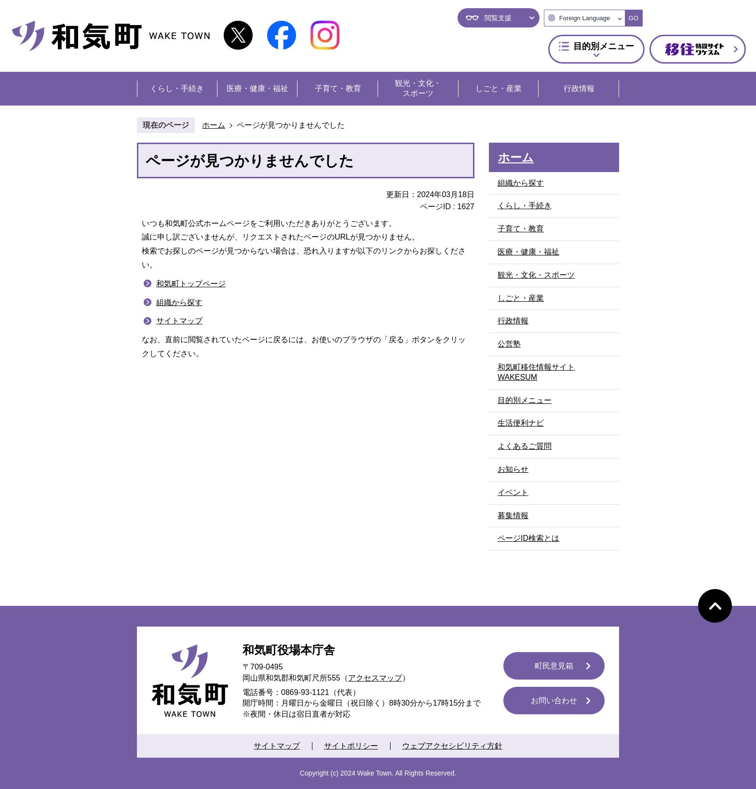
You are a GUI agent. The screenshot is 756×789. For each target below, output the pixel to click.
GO (633, 18)
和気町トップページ (191, 284)
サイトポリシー (351, 746)
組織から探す (179, 302)
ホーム (213, 125)
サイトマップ (179, 321)
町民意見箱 (554, 666)
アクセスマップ (375, 678)
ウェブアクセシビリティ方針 (452, 746)
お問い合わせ (554, 700)
